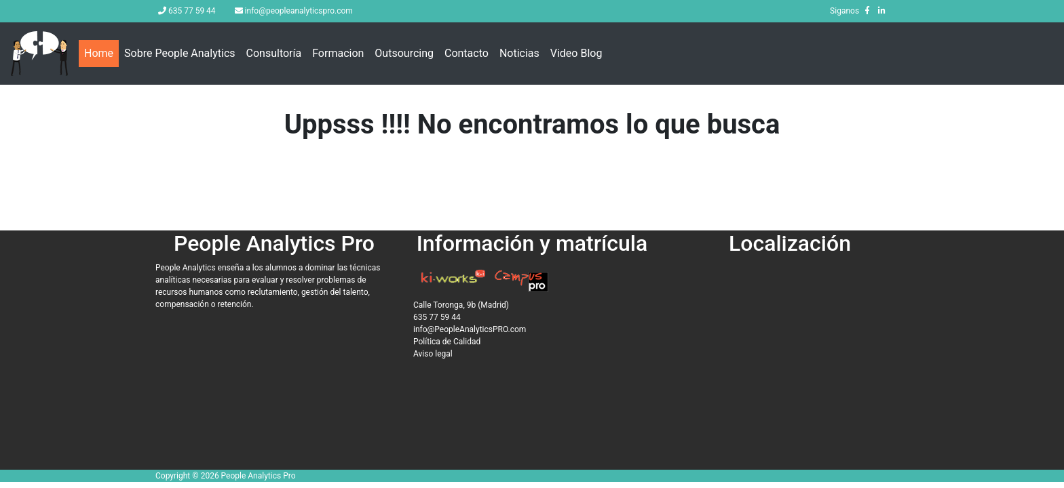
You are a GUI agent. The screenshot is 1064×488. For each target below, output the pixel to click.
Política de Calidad (446, 341)
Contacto (466, 53)
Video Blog (576, 53)
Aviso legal (433, 354)
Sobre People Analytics (179, 53)
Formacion (338, 53)
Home (101, 52)
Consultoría (274, 53)
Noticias (519, 53)
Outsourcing (404, 53)
